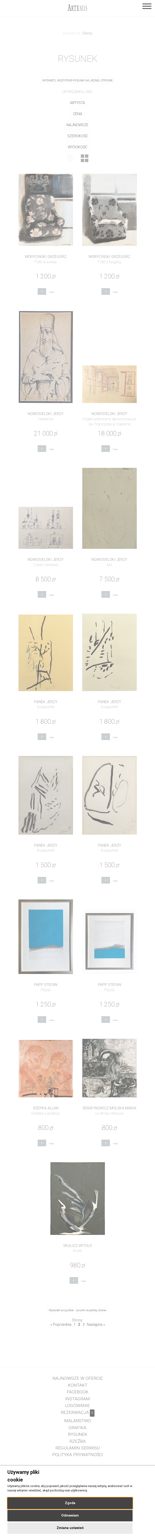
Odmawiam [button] (70, 1515)
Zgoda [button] (70, 1503)
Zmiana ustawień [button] (70, 1528)
